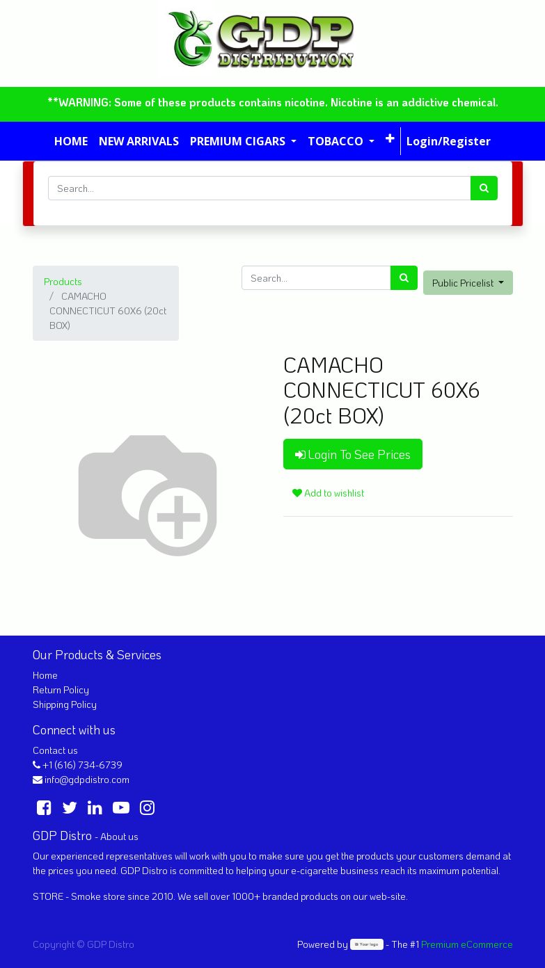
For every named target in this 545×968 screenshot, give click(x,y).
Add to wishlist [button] (328, 492)
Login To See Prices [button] (353, 454)
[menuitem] (71, 141)
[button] (390, 138)
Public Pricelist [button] (464, 282)
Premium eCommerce (467, 944)
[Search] (484, 188)
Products (63, 281)
